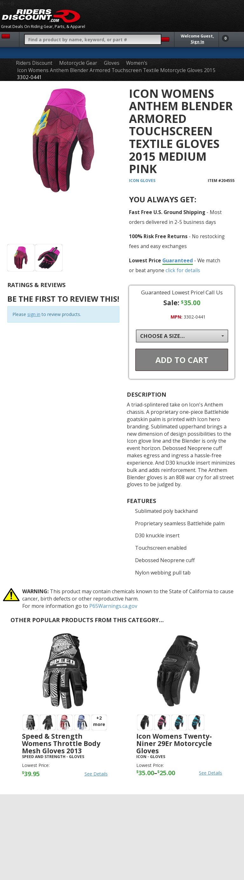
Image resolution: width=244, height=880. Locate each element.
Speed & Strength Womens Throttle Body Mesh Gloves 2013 (61, 743)
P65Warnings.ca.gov (113, 605)
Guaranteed (177, 260)
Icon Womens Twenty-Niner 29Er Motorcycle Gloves (174, 743)
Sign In (197, 41)
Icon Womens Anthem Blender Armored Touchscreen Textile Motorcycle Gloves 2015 (116, 70)
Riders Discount (34, 63)
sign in (33, 314)
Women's (136, 63)
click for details (183, 270)
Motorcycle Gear (78, 63)
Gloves (111, 63)
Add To (181, 359)
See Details (96, 774)
